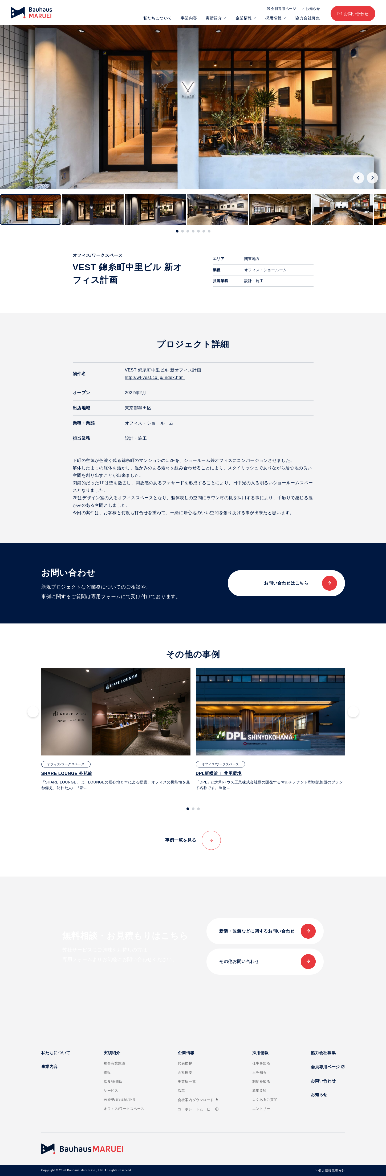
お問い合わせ (356, 13)
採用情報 (273, 18)
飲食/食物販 (113, 1081)
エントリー (261, 1109)
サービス (111, 1091)
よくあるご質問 (265, 1100)
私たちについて (157, 18)
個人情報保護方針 (331, 1171)
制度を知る (261, 1081)
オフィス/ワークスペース (124, 1109)
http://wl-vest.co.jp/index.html (155, 377)
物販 (107, 1072)
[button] (30, 209)
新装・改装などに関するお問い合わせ (257, 931)
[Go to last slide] (358, 177)
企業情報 (243, 18)
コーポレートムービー (198, 1109)
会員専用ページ (283, 9)
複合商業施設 (114, 1063)
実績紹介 (214, 18)
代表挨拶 (185, 1063)
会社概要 (185, 1072)
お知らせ (313, 9)
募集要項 (259, 1091)
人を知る (259, 1072)
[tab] (177, 231)
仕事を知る (261, 1063)
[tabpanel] (115, 729)
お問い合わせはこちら (286, 583)
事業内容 (189, 18)
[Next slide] (372, 177)
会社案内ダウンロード (198, 1100)
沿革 (181, 1091)
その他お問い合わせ (239, 961)
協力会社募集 (307, 18)
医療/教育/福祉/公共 (120, 1100)
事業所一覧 (187, 1081)
